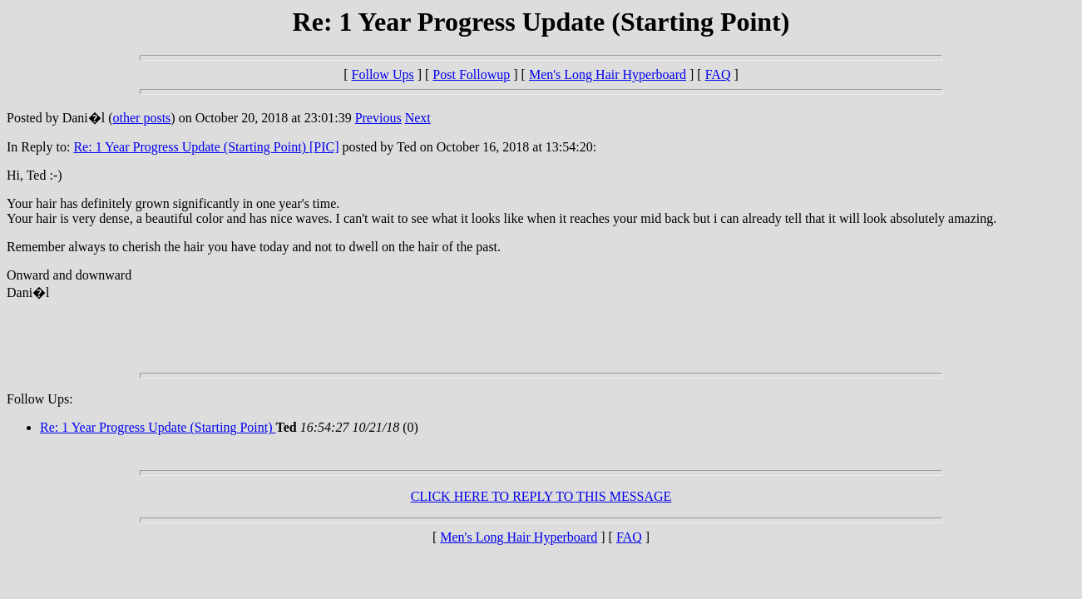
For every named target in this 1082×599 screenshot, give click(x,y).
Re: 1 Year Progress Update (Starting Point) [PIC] (205, 147)
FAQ (718, 74)
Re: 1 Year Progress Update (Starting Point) (158, 427)
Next (418, 118)
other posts (142, 118)
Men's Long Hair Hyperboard (607, 74)
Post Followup (471, 74)
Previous (378, 118)
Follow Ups (383, 74)
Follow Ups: (40, 399)
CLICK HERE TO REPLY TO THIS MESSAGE (541, 496)
